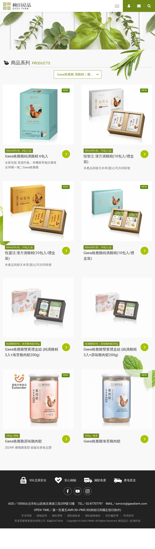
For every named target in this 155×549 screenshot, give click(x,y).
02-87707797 (94, 503)
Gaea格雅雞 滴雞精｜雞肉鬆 (77, 74)
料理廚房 (128, 515)
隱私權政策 (73, 515)
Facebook (68, 491)
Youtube (78, 491)
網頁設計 (123, 520)
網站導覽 (57, 515)
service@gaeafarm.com (131, 503)
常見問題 (26, 515)
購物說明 (42, 515)
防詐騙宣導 (112, 515)
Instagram (87, 491)
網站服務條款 (93, 515)
